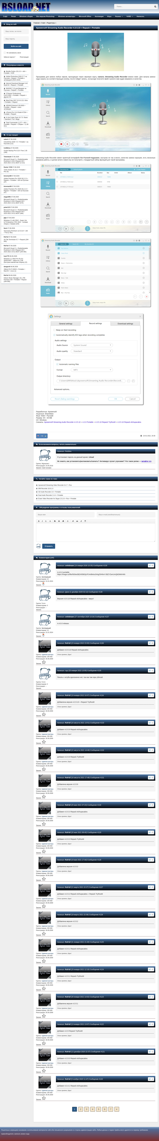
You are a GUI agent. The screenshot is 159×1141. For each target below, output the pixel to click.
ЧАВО (128, 16)
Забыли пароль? (9, 57)
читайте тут (146, 461)
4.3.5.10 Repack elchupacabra (129, 422)
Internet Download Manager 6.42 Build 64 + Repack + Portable (16, 84)
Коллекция (99, 16)
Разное (118, 16)
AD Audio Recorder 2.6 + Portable (49, 492)
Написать (140, 16)
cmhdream (69, 566)
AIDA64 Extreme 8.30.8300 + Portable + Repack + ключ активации (14, 107)
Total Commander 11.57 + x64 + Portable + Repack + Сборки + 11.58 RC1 (16, 124)
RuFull (68, 643)
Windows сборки (26, 16)
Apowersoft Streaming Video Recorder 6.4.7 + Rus (55, 485)
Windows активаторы (66, 16)
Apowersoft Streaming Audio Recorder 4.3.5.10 (62, 422)
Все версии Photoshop (45, 16)
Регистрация (24, 57)
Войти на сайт (16, 46)
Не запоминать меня (14, 53)
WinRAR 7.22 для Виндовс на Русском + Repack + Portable (15, 89)
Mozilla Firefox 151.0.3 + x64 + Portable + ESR (15, 72)
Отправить (49, 546)
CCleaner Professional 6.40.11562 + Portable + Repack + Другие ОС (15, 95)
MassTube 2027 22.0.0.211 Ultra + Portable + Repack (16, 101)
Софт (5, 16)
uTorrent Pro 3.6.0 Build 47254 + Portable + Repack (15, 113)
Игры (109, 16)
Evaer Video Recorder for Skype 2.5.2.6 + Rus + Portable (57, 498)
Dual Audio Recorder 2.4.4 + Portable (50, 495)
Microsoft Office (85, 16)
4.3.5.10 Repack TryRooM (105, 422)
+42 (42, 436)
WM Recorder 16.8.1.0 (45, 488)
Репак (13, 16)
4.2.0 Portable (87, 422)
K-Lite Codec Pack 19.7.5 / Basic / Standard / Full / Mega (16, 118)
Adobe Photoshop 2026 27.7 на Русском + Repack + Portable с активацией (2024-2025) (15, 78)
